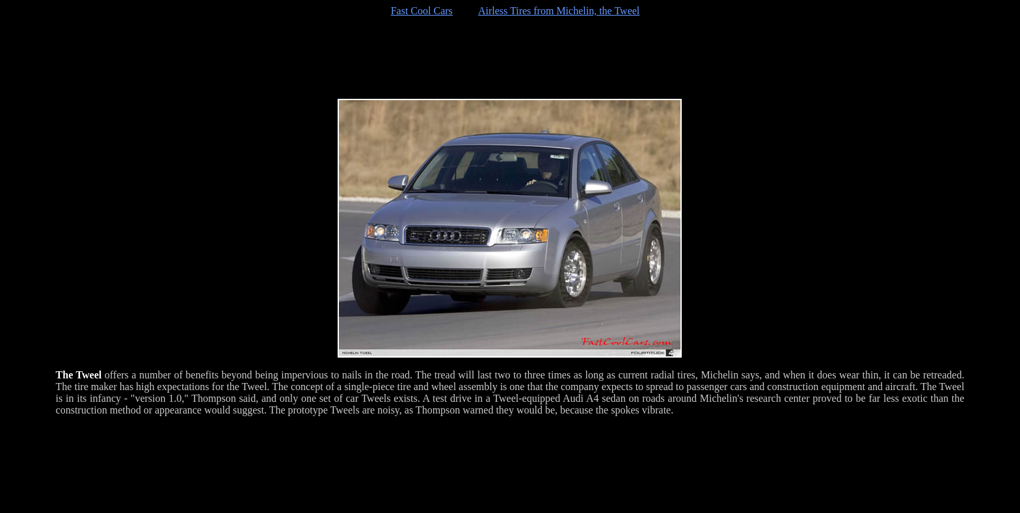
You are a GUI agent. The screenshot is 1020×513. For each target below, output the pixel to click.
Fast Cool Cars (422, 10)
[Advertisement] (510, 58)
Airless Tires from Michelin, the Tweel (558, 10)
